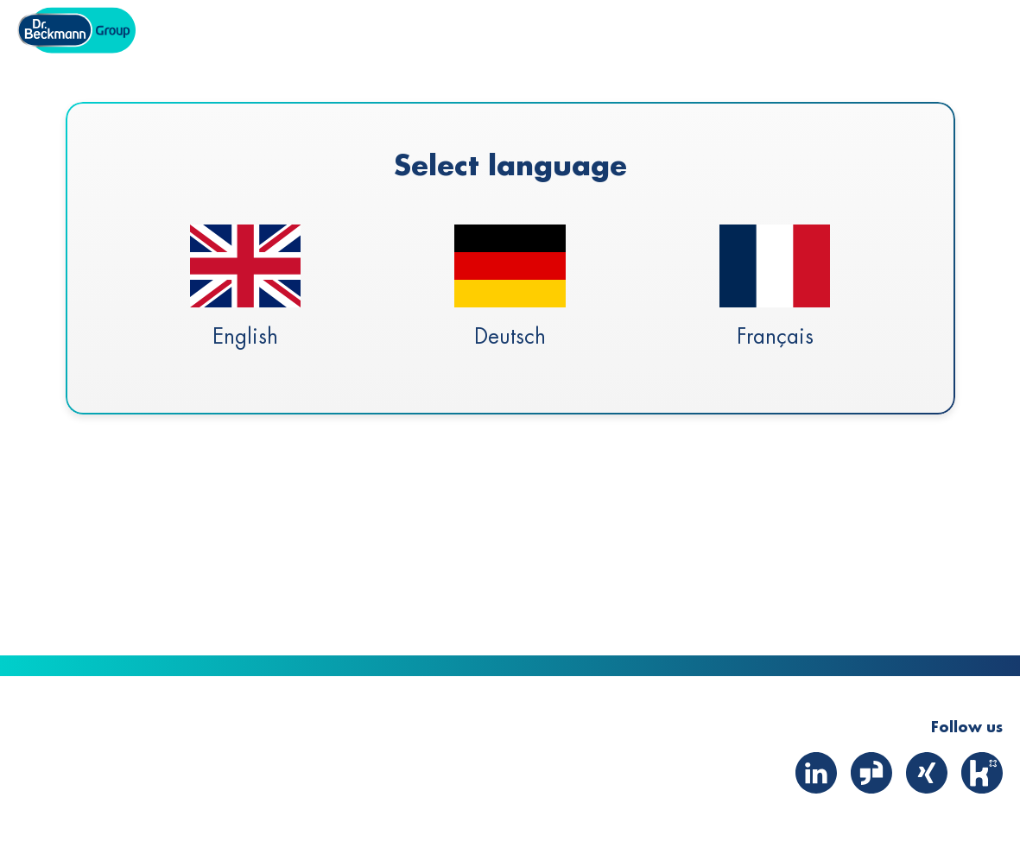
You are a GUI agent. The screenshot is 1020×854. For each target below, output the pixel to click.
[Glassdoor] (871, 798)
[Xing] (926, 798)
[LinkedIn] (816, 798)
